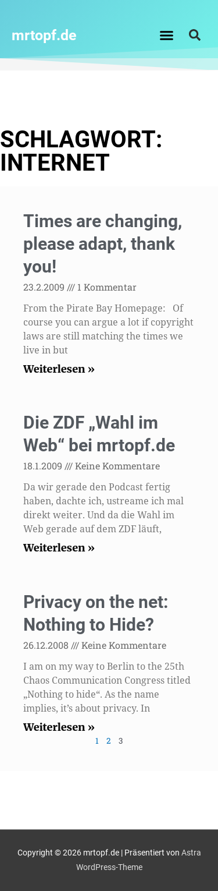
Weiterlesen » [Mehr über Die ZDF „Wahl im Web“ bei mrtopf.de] (59, 547)
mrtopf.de (44, 35)
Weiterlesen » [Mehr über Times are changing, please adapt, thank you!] (59, 369)
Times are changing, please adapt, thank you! (102, 244)
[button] (166, 35)
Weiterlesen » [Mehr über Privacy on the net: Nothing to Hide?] (59, 727)
